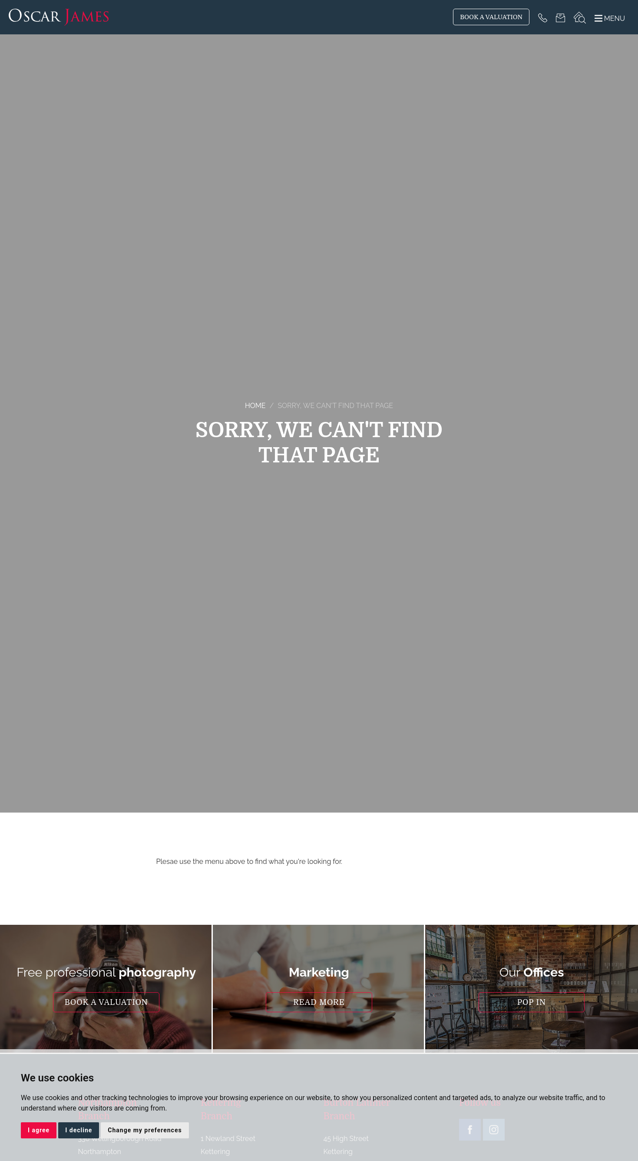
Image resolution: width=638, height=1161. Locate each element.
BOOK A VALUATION (491, 16)
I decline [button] (78, 1130)
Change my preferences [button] (145, 1130)
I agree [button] (39, 1130)
